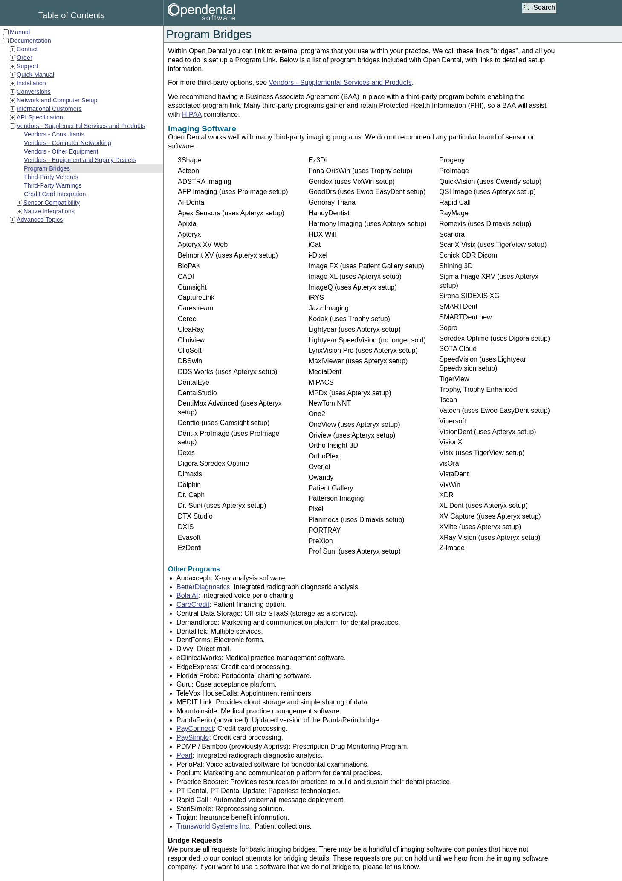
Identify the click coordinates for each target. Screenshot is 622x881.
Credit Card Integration (55, 194)
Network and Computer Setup (57, 100)
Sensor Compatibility (51, 202)
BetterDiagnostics (203, 587)
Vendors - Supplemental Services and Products (81, 125)
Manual (20, 32)
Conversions (34, 91)
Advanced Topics (40, 219)
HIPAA (192, 114)
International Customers (49, 108)
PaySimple (192, 737)
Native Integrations (49, 211)
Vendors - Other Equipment (61, 151)
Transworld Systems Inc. (213, 826)
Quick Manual (35, 74)
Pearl (184, 755)
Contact (27, 49)
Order (24, 57)
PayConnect (195, 728)
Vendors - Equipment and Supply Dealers (80, 159)
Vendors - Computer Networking (67, 142)
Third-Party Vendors (51, 177)
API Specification (40, 117)
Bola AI (187, 595)
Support (27, 66)
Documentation (30, 40)
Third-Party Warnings (52, 185)
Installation (31, 83)
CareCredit (192, 604)
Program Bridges (47, 168)
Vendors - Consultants (54, 134)
